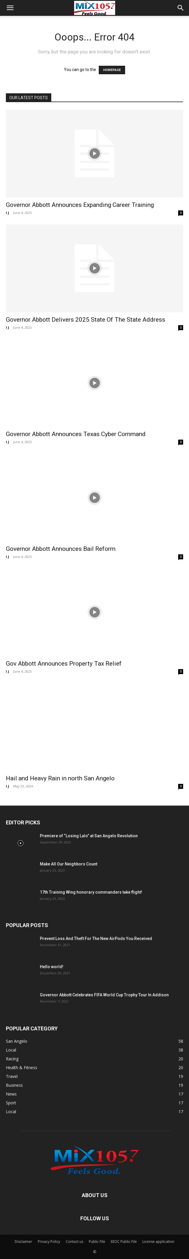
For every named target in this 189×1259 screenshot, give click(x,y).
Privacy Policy (49, 1241)
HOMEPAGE (112, 70)
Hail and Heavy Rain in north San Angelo (60, 778)
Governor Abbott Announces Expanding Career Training (80, 204)
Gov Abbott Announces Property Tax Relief (64, 663)
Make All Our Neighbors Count (68, 864)
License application (158, 1241)
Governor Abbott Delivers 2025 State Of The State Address (85, 319)
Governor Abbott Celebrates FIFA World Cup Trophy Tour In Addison (104, 995)
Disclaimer (23, 1241)
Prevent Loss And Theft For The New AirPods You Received (96, 938)
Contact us (74, 1241)
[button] (10, 8)
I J (7, 212)
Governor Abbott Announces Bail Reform (60, 548)
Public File (97, 1241)
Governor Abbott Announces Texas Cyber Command (76, 434)
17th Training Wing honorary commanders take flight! (91, 892)
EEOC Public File (124, 1241)
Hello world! (51, 966)
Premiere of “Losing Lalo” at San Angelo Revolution (89, 835)
